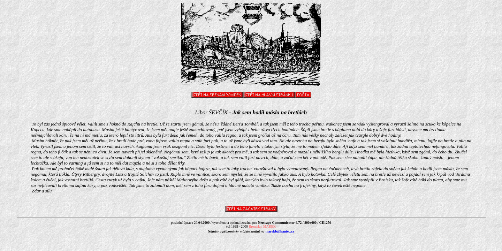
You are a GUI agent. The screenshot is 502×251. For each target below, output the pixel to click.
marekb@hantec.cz (280, 231)
